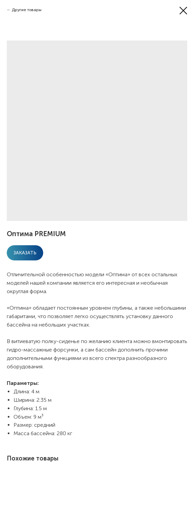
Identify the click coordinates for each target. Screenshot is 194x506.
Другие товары (26, 9)
